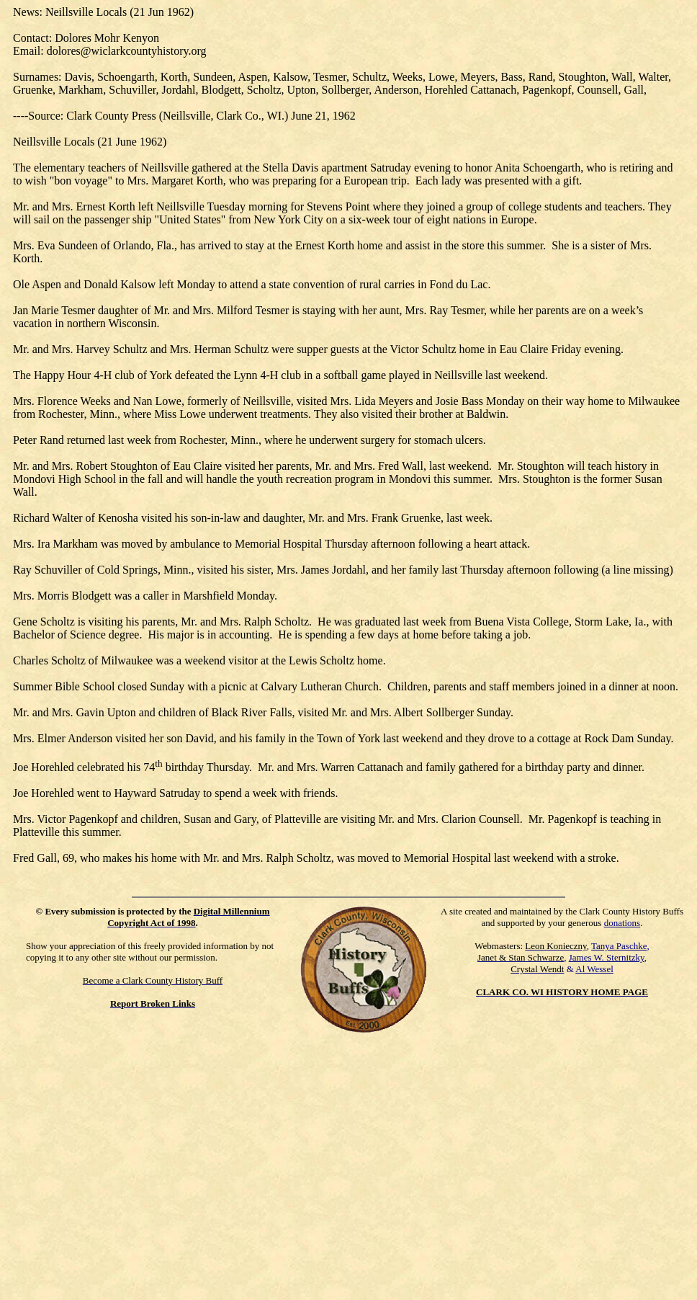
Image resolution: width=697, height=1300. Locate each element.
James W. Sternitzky (606, 957)
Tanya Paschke (619, 945)
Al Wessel (594, 968)
